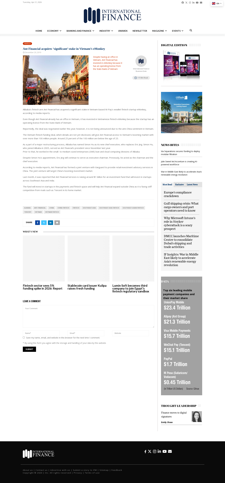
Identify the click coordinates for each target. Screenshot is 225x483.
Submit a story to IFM (85, 470)
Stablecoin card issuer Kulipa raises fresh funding (87, 287)
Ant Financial (40, 208)
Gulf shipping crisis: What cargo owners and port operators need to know (181, 207)
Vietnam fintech (52, 212)
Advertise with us (60, 470)
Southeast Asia (89, 208)
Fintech (27, 43)
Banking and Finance (79, 30)
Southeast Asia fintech (109, 208)
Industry (104, 30)
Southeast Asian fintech (133, 208)
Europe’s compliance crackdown (178, 194)
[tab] (167, 184)
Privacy (78, 472)
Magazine (158, 30)
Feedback (116, 470)
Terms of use (92, 472)
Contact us (42, 470)
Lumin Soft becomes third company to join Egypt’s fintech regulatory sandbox (130, 288)
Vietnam (38, 212)
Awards (122, 30)
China (51, 208)
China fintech (63, 208)
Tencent (27, 212)
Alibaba (27, 208)
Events (176, 30)
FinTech (76, 208)
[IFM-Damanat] (181, 132)
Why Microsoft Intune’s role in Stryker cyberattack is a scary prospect (179, 223)
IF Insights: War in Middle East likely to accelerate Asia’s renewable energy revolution (181, 259)
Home (39, 30)
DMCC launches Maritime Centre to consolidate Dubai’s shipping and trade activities (181, 241)
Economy (53, 30)
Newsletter (140, 30)
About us (28, 470)
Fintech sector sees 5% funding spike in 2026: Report (42, 287)
